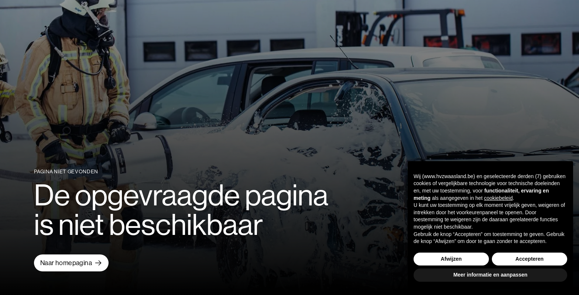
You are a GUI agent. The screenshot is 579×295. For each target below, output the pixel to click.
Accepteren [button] (529, 259)
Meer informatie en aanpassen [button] (490, 275)
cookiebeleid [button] (498, 198)
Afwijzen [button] (451, 259)
